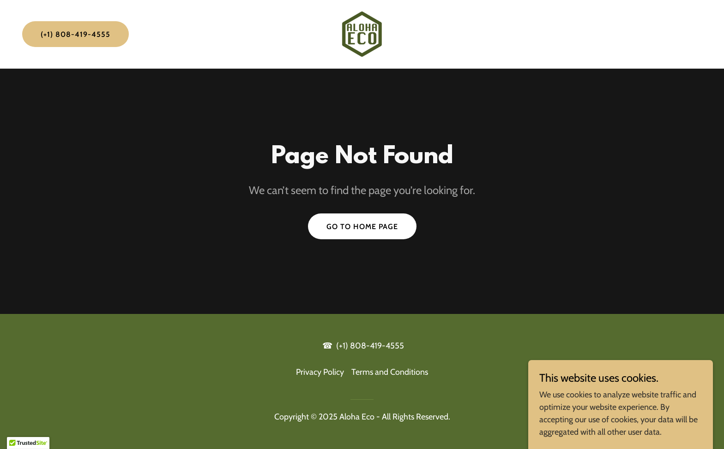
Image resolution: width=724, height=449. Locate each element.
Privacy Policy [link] (320, 372)
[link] (362, 33)
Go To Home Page (362, 226)
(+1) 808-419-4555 (75, 34)
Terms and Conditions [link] (389, 372)
